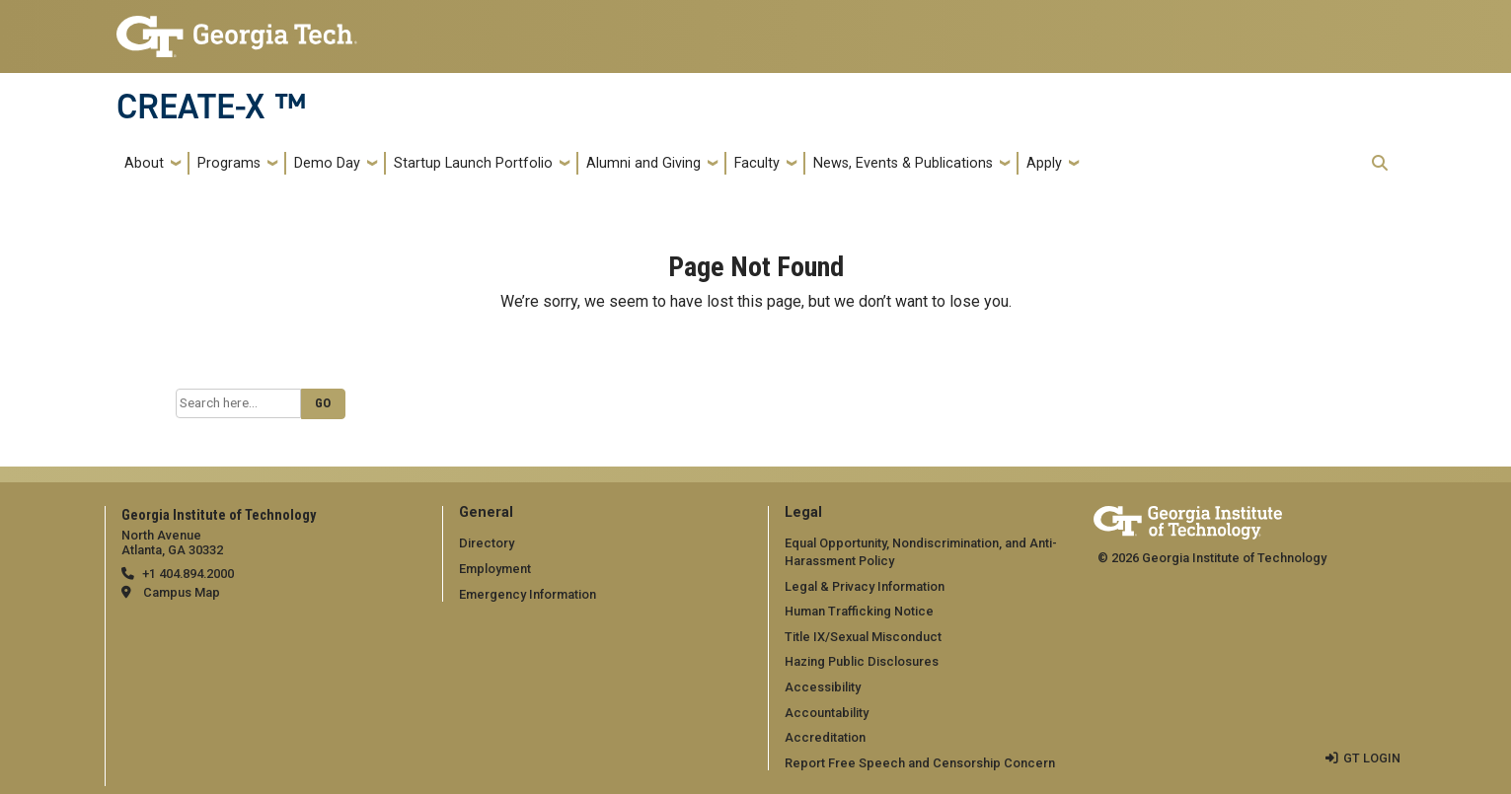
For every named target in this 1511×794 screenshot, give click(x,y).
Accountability (827, 712)
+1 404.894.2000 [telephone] (188, 573)
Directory (486, 543)
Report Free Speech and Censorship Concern (920, 763)
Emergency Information (527, 594)
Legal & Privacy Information (864, 586)
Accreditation (825, 737)
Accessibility (823, 687)
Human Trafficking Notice (859, 611)
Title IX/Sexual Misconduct (863, 636)
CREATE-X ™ (211, 106)
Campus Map (181, 592)
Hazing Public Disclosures (862, 661)
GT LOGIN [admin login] (1371, 758)
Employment (495, 568)
